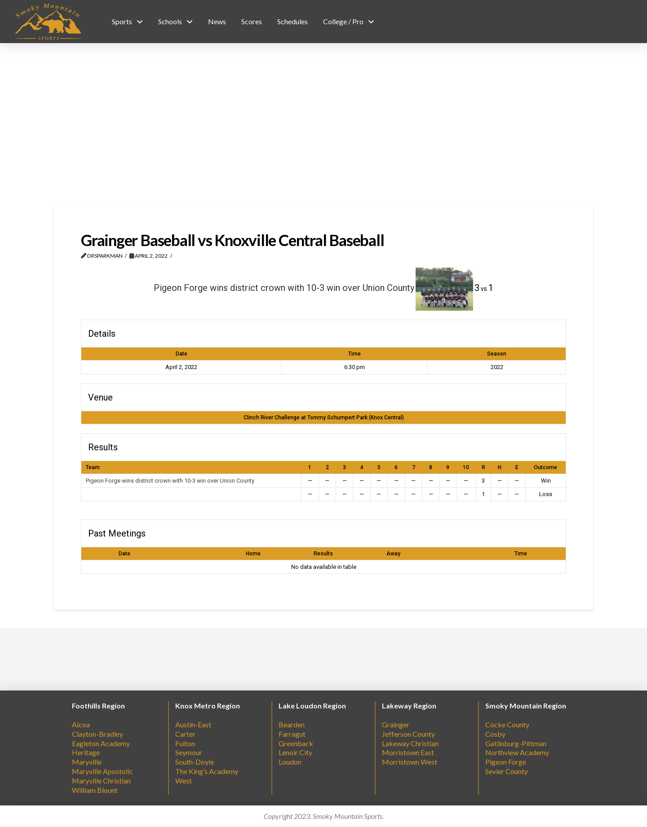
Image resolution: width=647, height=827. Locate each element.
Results (323, 553)
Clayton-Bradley (97, 734)
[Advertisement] (323, 124)
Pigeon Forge (505, 761)
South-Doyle (194, 761)
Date (124, 553)
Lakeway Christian (410, 743)
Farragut (292, 734)
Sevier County (506, 771)
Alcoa (81, 724)
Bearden (292, 724)
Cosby (495, 734)
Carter (185, 734)
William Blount (95, 790)
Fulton (185, 743)
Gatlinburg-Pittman (515, 743)
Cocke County (507, 724)
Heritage (86, 752)
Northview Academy (517, 752)
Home (253, 553)
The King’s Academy (206, 771)
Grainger (395, 724)
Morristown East (408, 752)
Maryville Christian (101, 780)
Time (520, 553)
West (183, 780)
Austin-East (193, 724)
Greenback (296, 743)
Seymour (188, 752)
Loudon (290, 761)
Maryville (87, 761)
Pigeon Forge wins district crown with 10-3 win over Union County (170, 480)
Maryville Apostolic (102, 771)
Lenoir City (295, 752)
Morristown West (409, 761)
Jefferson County (408, 734)
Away (393, 553)
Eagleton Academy (101, 743)
